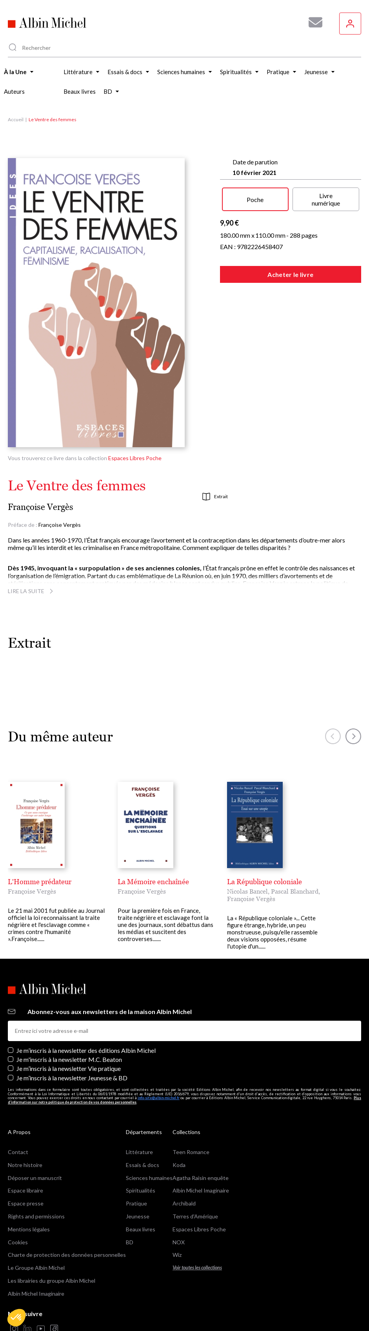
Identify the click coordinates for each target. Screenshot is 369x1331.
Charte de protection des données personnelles (67, 1225)
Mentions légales (29, 1199)
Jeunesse (137, 1186)
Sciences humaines (149, 1148)
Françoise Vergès (40, 507)
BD (129, 1212)
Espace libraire (25, 1161)
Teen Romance (191, 1122)
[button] (16, 1317)
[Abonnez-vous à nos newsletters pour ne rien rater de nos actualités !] (312, 22)
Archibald (184, 1174)
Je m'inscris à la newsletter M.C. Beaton (69, 1030)
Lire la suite (31, 591)
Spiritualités (140, 1161)
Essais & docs (142, 1135)
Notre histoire (25, 1135)
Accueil (16, 119)
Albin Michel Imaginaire (36, 1263)
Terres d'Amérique (195, 1186)
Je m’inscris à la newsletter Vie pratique (68, 1039)
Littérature (139, 1122)
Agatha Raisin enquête (201, 1148)
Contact (18, 1122)
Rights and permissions (36, 1186)
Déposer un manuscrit (35, 1148)
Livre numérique (326, 199)
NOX (179, 1212)
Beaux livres (140, 1199)
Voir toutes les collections (197, 1238)
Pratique (136, 1174)
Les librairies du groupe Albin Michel (51, 1250)
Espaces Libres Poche (135, 458)
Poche (255, 199)
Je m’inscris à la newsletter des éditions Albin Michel (86, 1020)
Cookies (18, 1212)
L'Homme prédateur (39, 882)
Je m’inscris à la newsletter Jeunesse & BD (71, 1048)
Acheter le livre (290, 274)
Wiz (177, 1225)
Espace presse (26, 1174)
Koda (179, 1135)
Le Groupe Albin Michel (36, 1238)
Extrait (215, 497)
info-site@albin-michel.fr (159, 1068)
